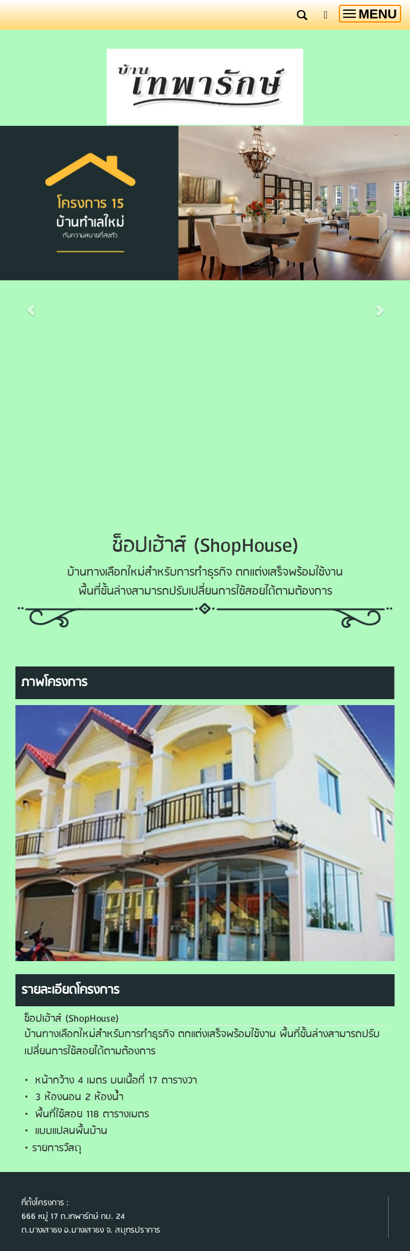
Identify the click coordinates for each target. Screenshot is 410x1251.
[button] (31, 322)
